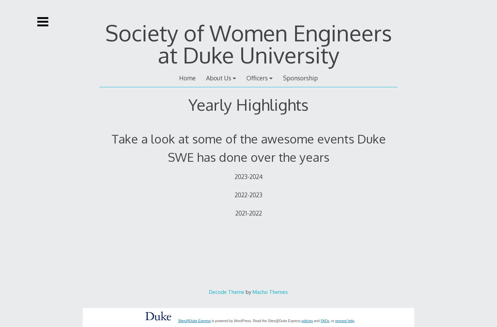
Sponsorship (300, 78)
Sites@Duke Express (194, 321)
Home (187, 78)
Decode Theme (226, 292)
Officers (257, 78)
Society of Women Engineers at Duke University (248, 44)
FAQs (325, 321)
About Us (218, 78)
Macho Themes (270, 292)
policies (307, 321)
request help (344, 321)
